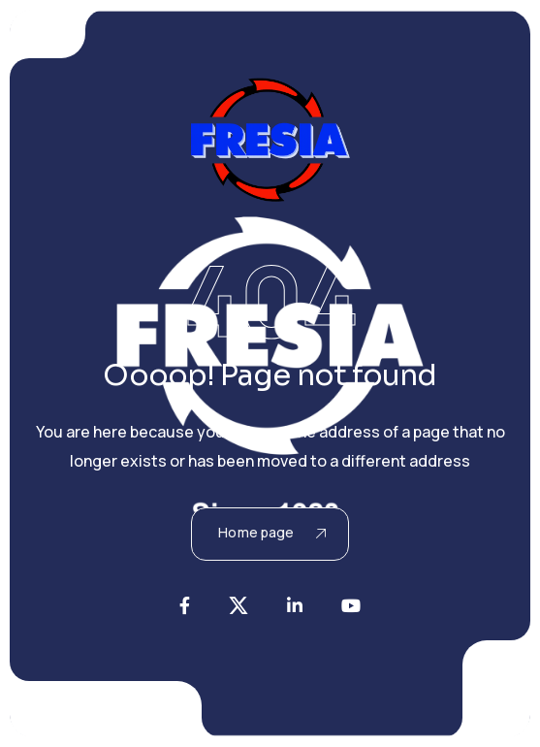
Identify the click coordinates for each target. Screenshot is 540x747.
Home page (271, 532)
